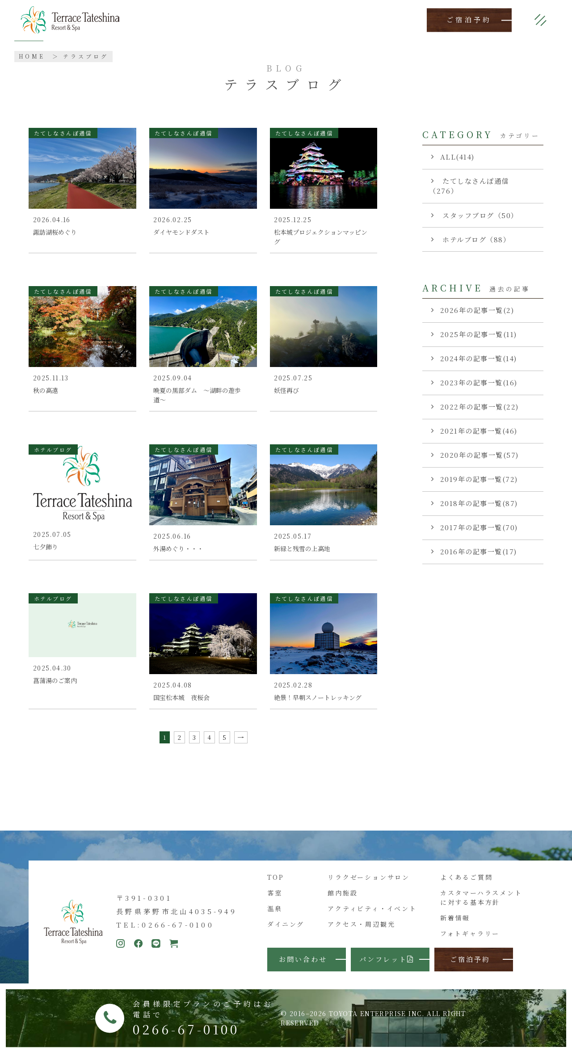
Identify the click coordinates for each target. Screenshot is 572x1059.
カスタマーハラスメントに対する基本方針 (481, 903)
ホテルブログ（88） (475, 239)
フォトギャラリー (470, 939)
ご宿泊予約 (469, 20)
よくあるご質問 (466, 882)
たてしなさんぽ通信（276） (469, 186)
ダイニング (285, 929)
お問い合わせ (303, 965)
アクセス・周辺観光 (361, 929)
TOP (275, 882)
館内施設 (343, 898)
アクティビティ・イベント (372, 914)
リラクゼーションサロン (369, 882)
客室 (274, 898)
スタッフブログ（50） (479, 215)
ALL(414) (457, 156)
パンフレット (386, 965)
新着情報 (455, 923)
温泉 (274, 914)
